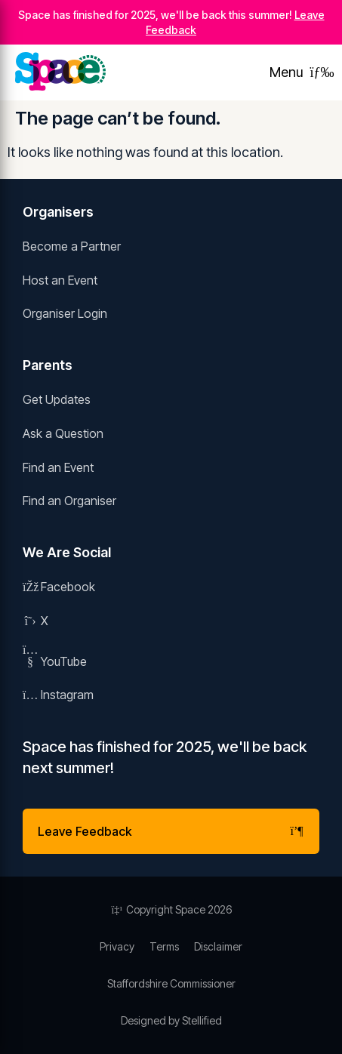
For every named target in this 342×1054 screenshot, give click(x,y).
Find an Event (58, 467)
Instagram (58, 694)
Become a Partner (72, 246)
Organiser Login (65, 313)
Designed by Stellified (171, 1020)
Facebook (59, 586)
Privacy (117, 946)
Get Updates (57, 399)
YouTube (55, 661)
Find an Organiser (69, 500)
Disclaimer (218, 946)
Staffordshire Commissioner (171, 983)
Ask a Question (63, 433)
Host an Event (60, 280)
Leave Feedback (171, 831)
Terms (164, 946)
